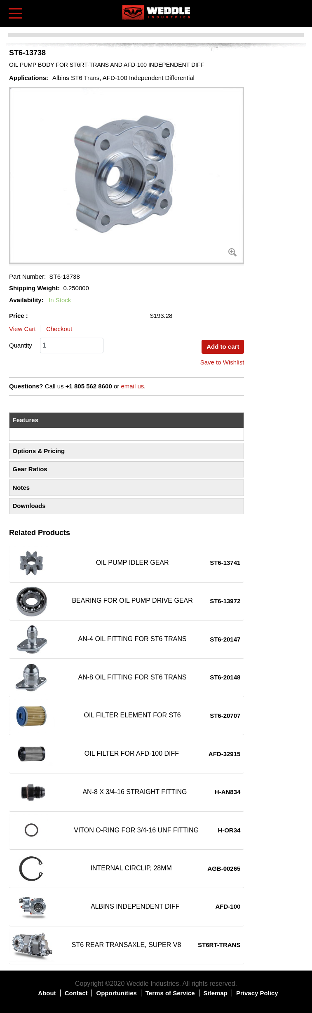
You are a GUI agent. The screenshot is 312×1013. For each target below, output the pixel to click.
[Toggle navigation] (15, 13)
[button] (126, 175)
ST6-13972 (225, 600)
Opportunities (116, 993)
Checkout (59, 328)
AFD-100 (228, 906)
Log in (285, 8)
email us (132, 386)
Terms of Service (170, 993)
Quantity (20, 345)
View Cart (22, 328)
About (47, 993)
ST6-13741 (225, 562)
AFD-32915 (225, 753)
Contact (76, 993)
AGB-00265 (223, 868)
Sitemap (216, 993)
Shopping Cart (298, 13)
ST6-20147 (225, 639)
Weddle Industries (153, 983)
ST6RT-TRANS (219, 944)
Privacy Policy (257, 993)
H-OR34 (229, 830)
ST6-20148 (225, 677)
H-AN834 (228, 791)
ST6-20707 (225, 715)
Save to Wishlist (222, 362)
